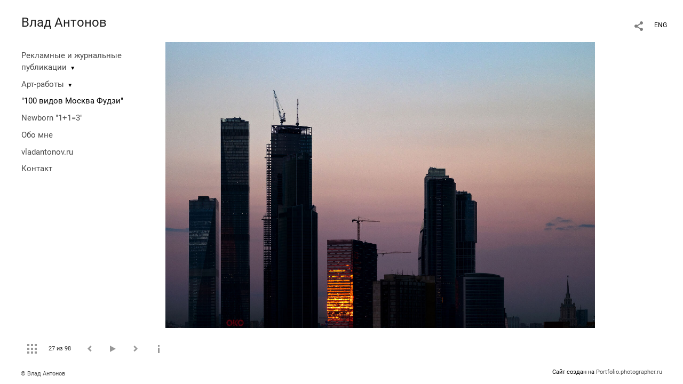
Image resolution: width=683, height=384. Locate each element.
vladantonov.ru (47, 152)
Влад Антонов (64, 22)
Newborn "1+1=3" (52, 118)
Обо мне (37, 135)
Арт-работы (42, 84)
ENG (660, 25)
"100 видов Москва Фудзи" (72, 101)
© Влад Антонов (43, 373)
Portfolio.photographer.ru (629, 372)
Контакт (36, 168)
